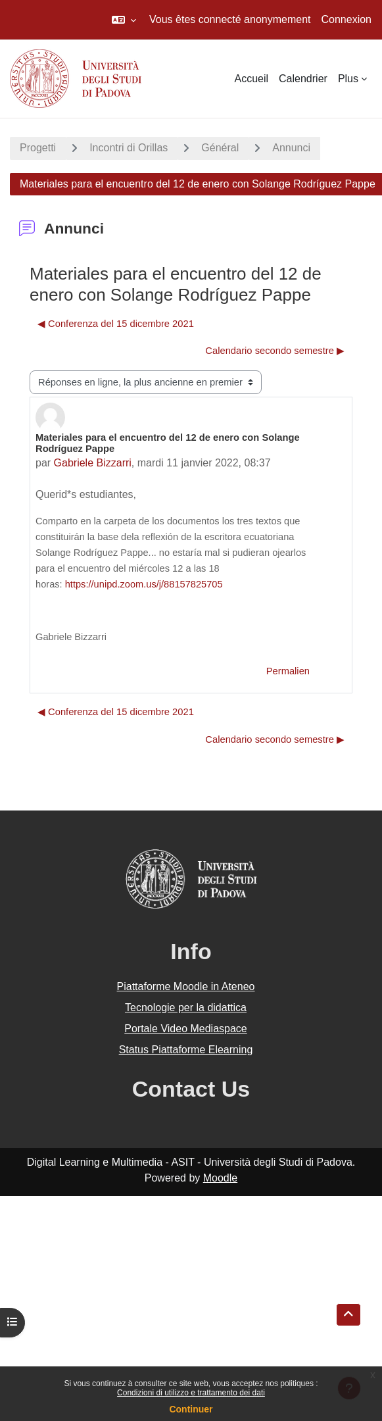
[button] (124, 19)
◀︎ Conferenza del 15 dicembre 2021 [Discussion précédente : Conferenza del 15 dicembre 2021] (115, 323)
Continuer (190, 1409)
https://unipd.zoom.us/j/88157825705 (145, 584)
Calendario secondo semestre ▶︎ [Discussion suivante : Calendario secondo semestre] (275, 350)
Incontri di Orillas (128, 147)
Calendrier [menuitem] (303, 78)
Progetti (38, 147)
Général (220, 147)
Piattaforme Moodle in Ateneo (186, 986)
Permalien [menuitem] (288, 671)
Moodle (220, 1178)
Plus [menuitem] (348, 78)
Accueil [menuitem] (251, 78)
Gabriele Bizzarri (92, 462)
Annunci (291, 147)
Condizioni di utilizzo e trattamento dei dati (191, 1392)
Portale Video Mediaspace (185, 1028)
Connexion (347, 19)
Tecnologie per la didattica (186, 1007)
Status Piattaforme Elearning (186, 1049)
